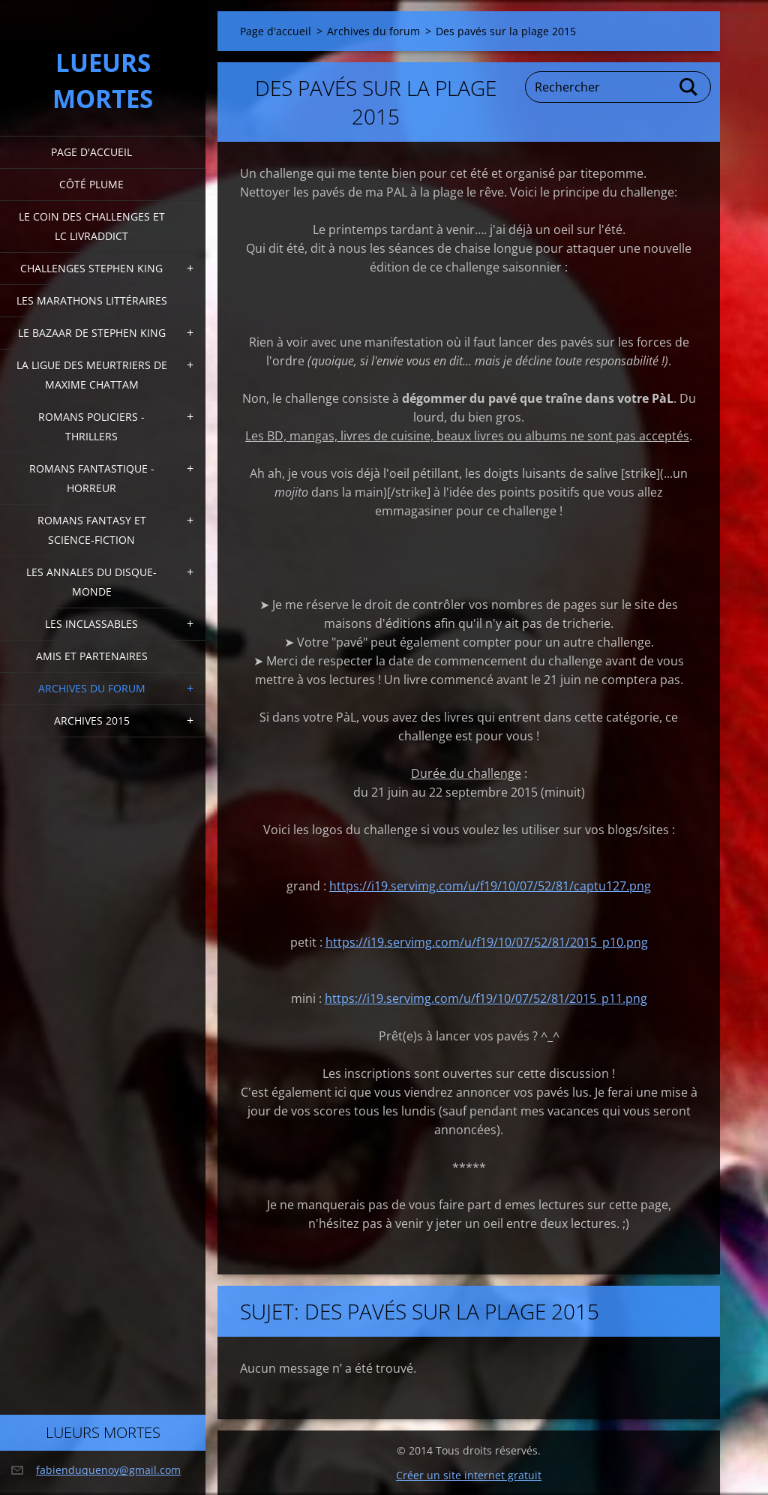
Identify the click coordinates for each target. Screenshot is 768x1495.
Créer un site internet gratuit (469, 1475)
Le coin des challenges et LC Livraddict (92, 226)
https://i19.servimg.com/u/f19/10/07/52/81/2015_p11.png (486, 998)
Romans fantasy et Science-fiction (92, 530)
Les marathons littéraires (91, 300)
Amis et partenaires (92, 656)
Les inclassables (91, 624)
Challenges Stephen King (91, 268)
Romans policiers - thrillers (91, 426)
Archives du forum (92, 688)
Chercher (689, 87)
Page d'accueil (91, 152)
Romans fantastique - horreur (91, 478)
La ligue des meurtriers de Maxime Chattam (91, 375)
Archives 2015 (92, 720)
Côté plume (91, 184)
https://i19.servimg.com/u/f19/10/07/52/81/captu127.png (490, 886)
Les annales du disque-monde (91, 582)
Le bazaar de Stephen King (92, 333)
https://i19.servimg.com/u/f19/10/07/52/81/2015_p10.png (487, 942)
